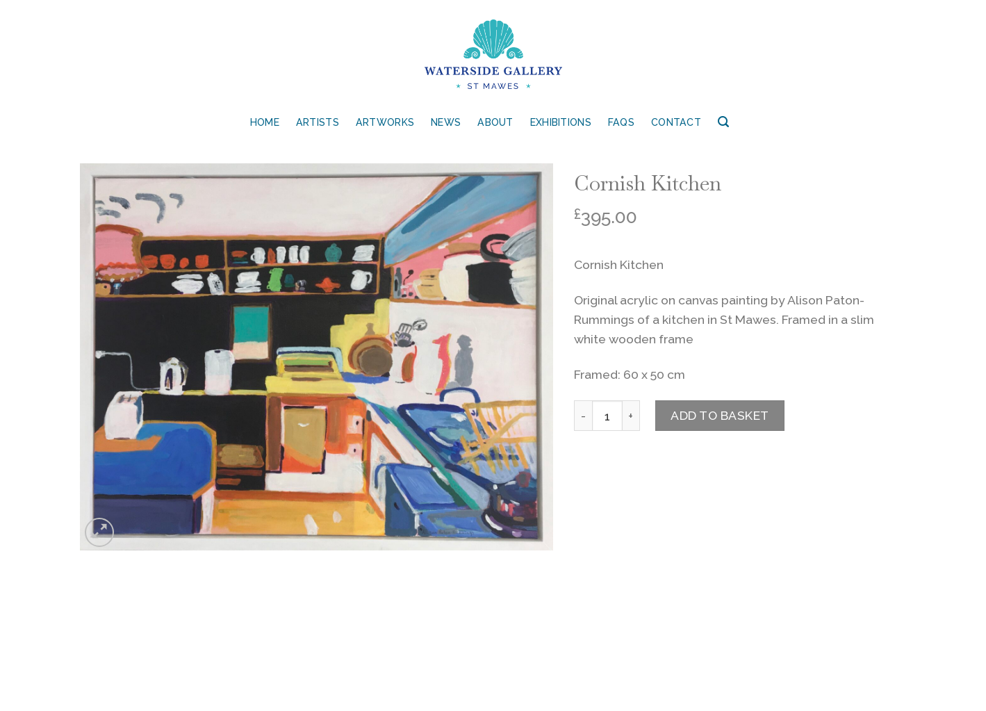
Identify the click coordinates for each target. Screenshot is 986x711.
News (446, 122)
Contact (676, 122)
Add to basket (720, 415)
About (495, 122)
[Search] (723, 122)
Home (264, 122)
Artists (317, 122)
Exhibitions (560, 122)
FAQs (621, 122)
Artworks (385, 122)
